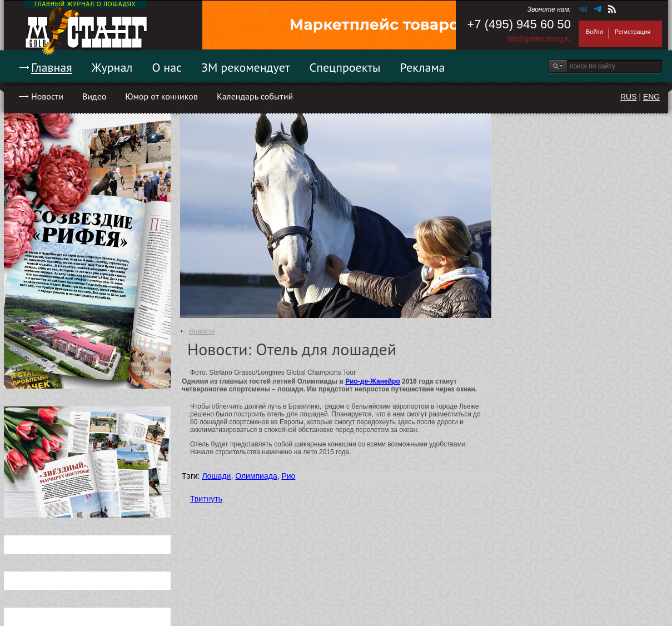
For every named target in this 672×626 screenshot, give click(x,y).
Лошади (216, 475)
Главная (51, 67)
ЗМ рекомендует (245, 67)
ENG (651, 96)
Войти (594, 31)
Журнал (112, 67)
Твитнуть (206, 498)
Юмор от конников (161, 96)
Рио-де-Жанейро (372, 381)
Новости (47, 96)
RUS (628, 96)
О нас (167, 67)
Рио (288, 475)
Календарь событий (255, 96)
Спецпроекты (345, 67)
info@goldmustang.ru (539, 39)
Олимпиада (256, 475)
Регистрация (632, 31)
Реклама (422, 67)
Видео (94, 96)
